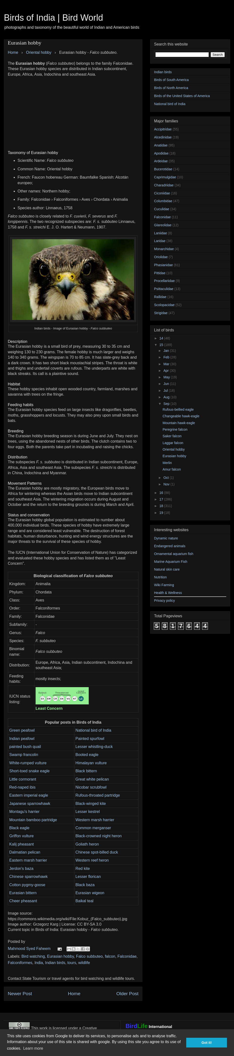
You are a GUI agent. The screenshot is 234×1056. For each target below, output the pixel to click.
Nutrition (160, 577)
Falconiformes (20, 963)
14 (161, 338)
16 (161, 493)
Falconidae (126, 956)
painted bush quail (25, 747)
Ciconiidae (162, 193)
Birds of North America (171, 88)
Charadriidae (164, 185)
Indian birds (55, 963)
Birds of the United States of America (182, 96)
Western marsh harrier (95, 820)
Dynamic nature (166, 538)
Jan (166, 351)
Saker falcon (172, 436)
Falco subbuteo (89, 956)
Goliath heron (87, 844)
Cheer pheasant (23, 901)
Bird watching (33, 956)
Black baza (85, 885)
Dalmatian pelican (24, 852)
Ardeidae (161, 161)
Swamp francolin (23, 755)
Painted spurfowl (90, 739)
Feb (166, 357)
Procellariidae (164, 281)
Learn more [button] (33, 1048)
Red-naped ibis (22, 787)
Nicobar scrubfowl (91, 787)
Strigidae (160, 313)
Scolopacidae (164, 305)
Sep (166, 404)
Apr (166, 371)
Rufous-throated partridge (98, 795)
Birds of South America (171, 80)
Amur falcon (172, 469)
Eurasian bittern (23, 893)
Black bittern (86, 771)
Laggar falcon (173, 443)
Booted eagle (87, 755)
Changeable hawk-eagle (181, 416)
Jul (166, 390)
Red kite (83, 868)
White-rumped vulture (28, 763)
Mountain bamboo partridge (33, 820)
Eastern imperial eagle (28, 795)
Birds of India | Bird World (53, 18)
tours (72, 963)
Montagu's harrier (24, 812)
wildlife (84, 963)
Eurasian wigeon (90, 893)
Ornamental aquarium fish (173, 554)
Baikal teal (85, 901)
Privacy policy (164, 600)
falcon (110, 956)
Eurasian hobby (60, 956)
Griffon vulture (21, 836)
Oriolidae (161, 257)
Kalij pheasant (21, 844)
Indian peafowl (21, 739)
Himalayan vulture (91, 763)
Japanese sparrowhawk (29, 803)
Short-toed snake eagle (29, 771)
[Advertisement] (73, 111)
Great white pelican (92, 779)
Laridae (160, 241)
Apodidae (161, 153)
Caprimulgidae (165, 177)
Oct (166, 478)
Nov (166, 484)
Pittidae (160, 273)
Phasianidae (163, 265)
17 (161, 499)
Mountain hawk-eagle (179, 423)
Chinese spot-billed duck (97, 852)
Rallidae (160, 297)
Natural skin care (167, 569)
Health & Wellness (168, 593)
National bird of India (93, 730)
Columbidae (163, 201)
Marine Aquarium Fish (170, 562)
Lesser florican (88, 876)
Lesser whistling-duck (94, 747)
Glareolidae (163, 225)
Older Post (127, 993)
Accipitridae (163, 129)
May (167, 377)
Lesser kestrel (88, 812)
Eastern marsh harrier (28, 860)
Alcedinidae (163, 137)
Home (74, 993)
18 (161, 506)
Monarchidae (164, 249)
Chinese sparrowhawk (28, 876)
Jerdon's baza (21, 868)
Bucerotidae (163, 169)
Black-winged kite (91, 803)
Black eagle (19, 828)
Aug (166, 397)
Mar (166, 364)
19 (161, 513)
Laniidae (160, 233)
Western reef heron (92, 860)
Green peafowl (22, 730)
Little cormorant (22, 779)
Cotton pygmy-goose (27, 885)
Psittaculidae (163, 289)
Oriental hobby (174, 449)
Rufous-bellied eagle (178, 409)
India (38, 963)
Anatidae (160, 145)
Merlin (167, 463)
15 (161, 345)
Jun (166, 384)
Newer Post (20, 993)
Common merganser (93, 828)
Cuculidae (161, 209)
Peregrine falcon (175, 429)
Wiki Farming (164, 585)
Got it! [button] (207, 1043)
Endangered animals (169, 546)
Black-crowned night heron (99, 836)
